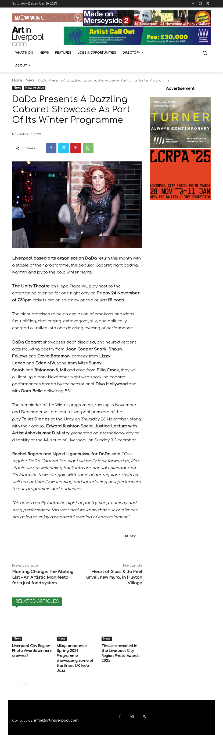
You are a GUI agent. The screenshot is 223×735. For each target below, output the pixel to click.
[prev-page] (15, 671)
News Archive (34, 88)
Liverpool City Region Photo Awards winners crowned (31, 650)
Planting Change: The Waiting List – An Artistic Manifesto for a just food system (42, 577)
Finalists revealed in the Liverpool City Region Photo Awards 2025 (122, 650)
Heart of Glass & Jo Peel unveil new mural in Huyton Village (114, 577)
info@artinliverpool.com (56, 709)
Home (17, 80)
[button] (204, 53)
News (30, 80)
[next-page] (24, 671)
